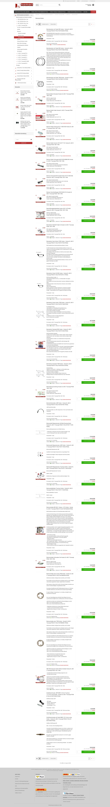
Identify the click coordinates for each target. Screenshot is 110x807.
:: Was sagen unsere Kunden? (69, 1)
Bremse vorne (21, 35)
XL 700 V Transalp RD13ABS (22, 61)
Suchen (93, 11)
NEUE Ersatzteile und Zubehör (22, 11)
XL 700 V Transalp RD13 (21, 59)
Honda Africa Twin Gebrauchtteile (39, 11)
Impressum (17, 776)
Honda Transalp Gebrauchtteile (57, 11)
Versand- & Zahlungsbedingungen (21, 781)
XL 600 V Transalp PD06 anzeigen (24, 27)
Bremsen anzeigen (22, 33)
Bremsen (19, 31)
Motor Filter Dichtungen (21, 43)
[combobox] (45, 24)
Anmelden (23, 143)
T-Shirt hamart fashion (20, 83)
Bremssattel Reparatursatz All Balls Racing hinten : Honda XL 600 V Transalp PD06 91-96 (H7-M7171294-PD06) (60, 425)
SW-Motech (19, 51)
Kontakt (16, 778)
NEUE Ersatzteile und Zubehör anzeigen (24, 17)
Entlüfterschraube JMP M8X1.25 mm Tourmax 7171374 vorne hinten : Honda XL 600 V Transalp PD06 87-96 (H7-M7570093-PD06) (60, 694)
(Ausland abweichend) (61, 44)
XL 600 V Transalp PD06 (21, 25)
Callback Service (18, 792)
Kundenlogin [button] (85, 1)
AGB (16, 786)
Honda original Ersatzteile (22, 49)
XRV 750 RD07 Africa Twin (22, 23)
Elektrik (18, 39)
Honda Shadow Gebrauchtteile (22, 76)
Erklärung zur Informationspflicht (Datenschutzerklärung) (21, 789)
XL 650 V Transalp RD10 (21, 55)
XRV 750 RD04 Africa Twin (22, 21)
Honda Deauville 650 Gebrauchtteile (20, 79)
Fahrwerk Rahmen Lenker (22, 41)
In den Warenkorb (88, 43)
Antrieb (18, 29)
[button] (78, 1)
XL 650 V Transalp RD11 (21, 57)
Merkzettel (92, 1)
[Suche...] (37, 5)
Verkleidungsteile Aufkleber (22, 45)
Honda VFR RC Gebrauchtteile (74, 11)
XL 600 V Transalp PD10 (21, 53)
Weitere (85, 11)
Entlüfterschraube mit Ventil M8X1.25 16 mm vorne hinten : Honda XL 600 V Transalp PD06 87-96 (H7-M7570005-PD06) (59, 719)
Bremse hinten (21, 37)
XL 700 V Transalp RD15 (21, 63)
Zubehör (18, 47)
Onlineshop (50, 805)
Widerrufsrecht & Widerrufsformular (22, 783)
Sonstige (18, 65)
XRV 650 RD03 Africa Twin (22, 19)
